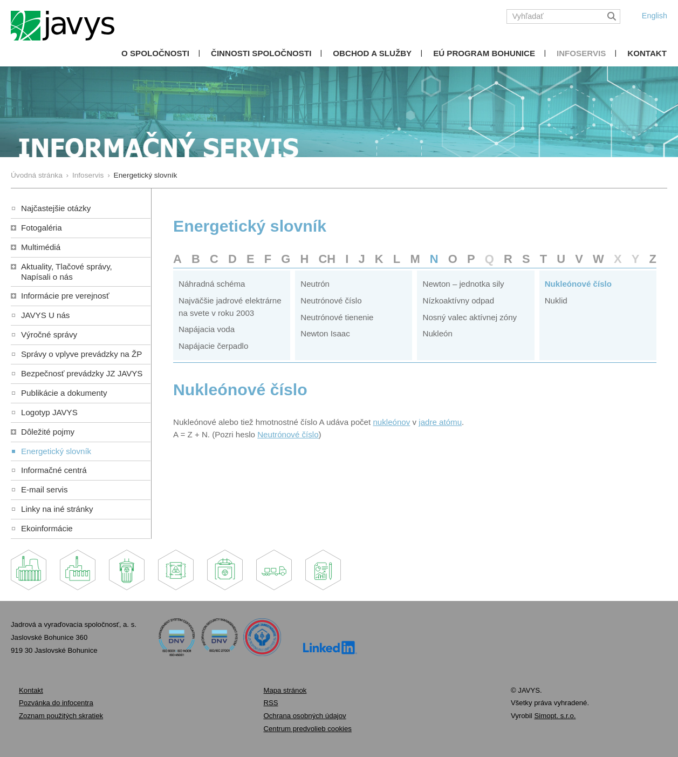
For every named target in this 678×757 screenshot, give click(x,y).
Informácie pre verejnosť (65, 295)
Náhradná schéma (212, 283)
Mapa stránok (284, 690)
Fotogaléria (41, 227)
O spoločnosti (155, 53)
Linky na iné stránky (57, 508)
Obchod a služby (372, 53)
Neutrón (315, 283)
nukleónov (391, 422)
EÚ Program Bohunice (484, 53)
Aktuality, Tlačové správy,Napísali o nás (66, 271)
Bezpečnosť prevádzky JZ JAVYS (81, 373)
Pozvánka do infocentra (56, 703)
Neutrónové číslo (330, 300)
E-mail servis (44, 489)
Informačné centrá (54, 470)
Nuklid (556, 300)
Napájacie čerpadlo (213, 345)
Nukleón (437, 333)
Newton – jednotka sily (463, 283)
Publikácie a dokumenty (64, 392)
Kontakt (647, 53)
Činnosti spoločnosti (261, 53)
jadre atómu (440, 422)
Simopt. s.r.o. (555, 716)
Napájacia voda (207, 329)
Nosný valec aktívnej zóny (469, 317)
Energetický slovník (56, 451)
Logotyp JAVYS (49, 412)
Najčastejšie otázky (56, 208)
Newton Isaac (325, 333)
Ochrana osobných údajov (304, 716)
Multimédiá (40, 247)
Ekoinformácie (47, 528)
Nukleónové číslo (578, 283)
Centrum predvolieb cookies (307, 729)
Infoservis (581, 53)
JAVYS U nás (45, 315)
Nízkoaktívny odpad (458, 300)
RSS (270, 703)
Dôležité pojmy (47, 431)
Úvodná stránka (37, 175)
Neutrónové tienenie (336, 317)
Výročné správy (49, 334)
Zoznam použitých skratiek (61, 716)
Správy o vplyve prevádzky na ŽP (81, 354)
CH (326, 259)
